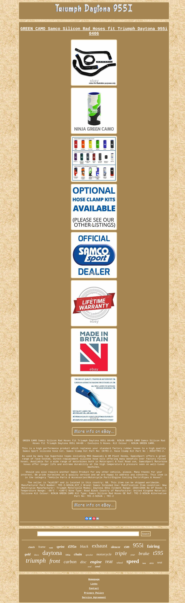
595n (67, 554)
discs (36, 554)
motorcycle (104, 554)
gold (28, 554)
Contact (94, 588)
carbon (70, 561)
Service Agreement (94, 597)
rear (109, 561)
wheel (120, 562)
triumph (36, 560)
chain (78, 554)
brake (144, 553)
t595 (158, 553)
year (132, 554)
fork (144, 563)
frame (42, 547)
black (84, 546)
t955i (151, 563)
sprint (60, 547)
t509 (126, 547)
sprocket (89, 555)
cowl (97, 566)
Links (93, 584)
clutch (31, 547)
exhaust (99, 546)
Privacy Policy (94, 593)
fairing (153, 546)
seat (159, 562)
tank (51, 548)
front (54, 561)
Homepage (94, 579)
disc (83, 562)
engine (96, 562)
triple (121, 553)
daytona (52, 552)
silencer (115, 547)
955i (138, 545)
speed (132, 561)
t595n (72, 547)
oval (89, 566)
